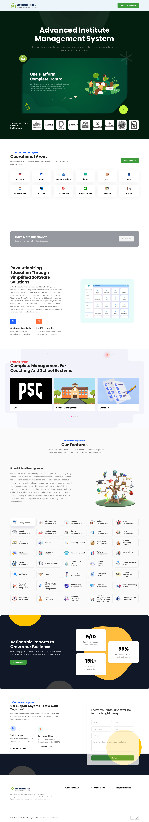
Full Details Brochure (128, 5)
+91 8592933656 (72, 788)
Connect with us (130, 161)
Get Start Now (18, 662)
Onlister (55, 818)
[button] (71, 416)
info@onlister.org (123, 788)
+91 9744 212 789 (97, 788)
